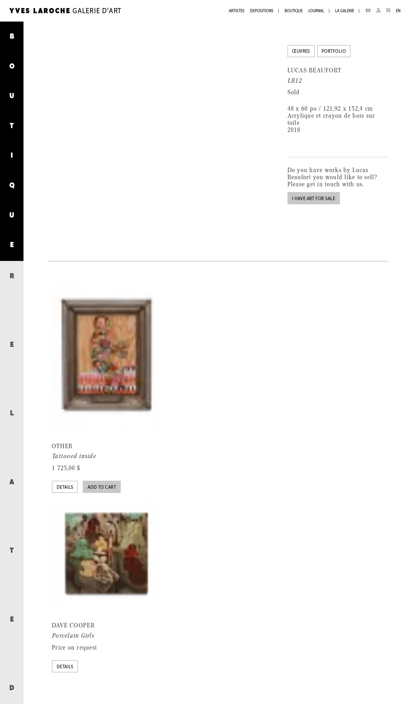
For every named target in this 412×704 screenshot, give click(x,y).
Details (65, 487)
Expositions (262, 11)
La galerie (344, 11)
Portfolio (334, 51)
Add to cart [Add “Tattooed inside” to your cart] (102, 487)
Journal (316, 11)
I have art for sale (313, 199)
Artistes (237, 11)
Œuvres (301, 51)
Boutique (294, 11)
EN (398, 11)
